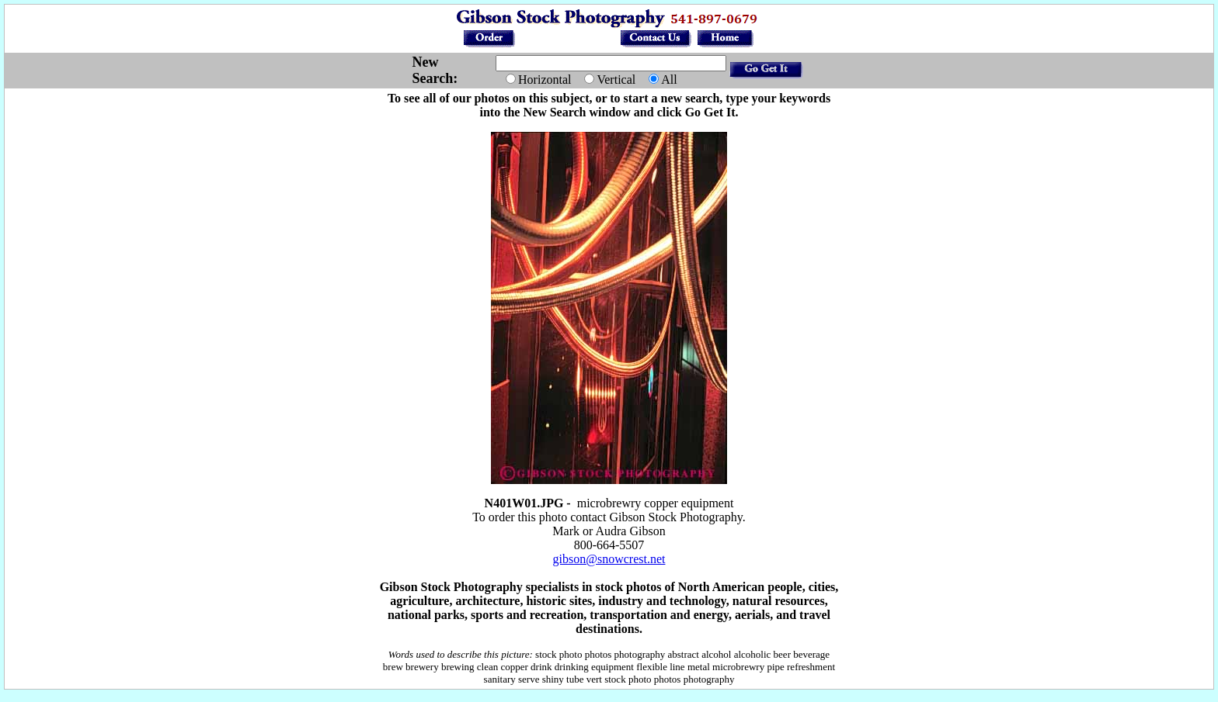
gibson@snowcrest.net (609, 558)
